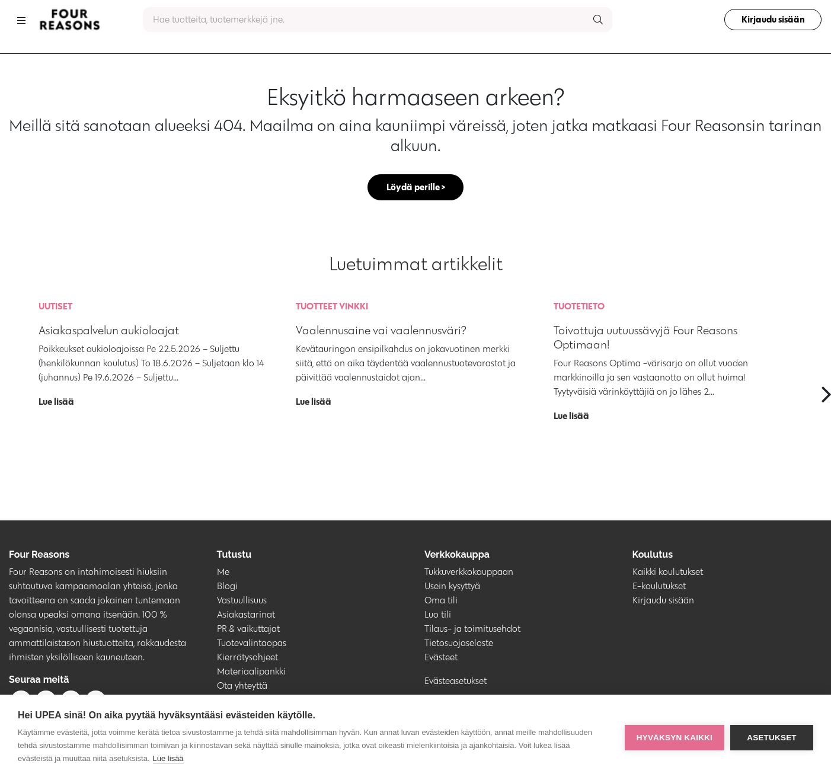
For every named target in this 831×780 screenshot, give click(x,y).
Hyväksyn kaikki (674, 737)
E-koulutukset (659, 587)
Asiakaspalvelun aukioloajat (109, 331)
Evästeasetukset (455, 682)
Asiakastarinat (246, 615)
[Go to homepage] (69, 19)
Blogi (227, 587)
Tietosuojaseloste (458, 644)
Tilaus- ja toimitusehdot (472, 629)
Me (223, 572)
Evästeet (441, 658)
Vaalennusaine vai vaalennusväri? (381, 331)
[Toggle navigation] (21, 19)
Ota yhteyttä (242, 686)
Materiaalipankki (251, 672)
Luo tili (437, 615)
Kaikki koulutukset (667, 572)
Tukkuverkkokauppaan (468, 572)
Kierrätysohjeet (247, 658)
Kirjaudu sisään (770, 19)
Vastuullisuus (242, 601)
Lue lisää (168, 758)
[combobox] (377, 19)
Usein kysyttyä (452, 587)
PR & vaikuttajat (248, 629)
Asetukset (772, 737)
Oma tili (441, 601)
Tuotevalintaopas (251, 644)
